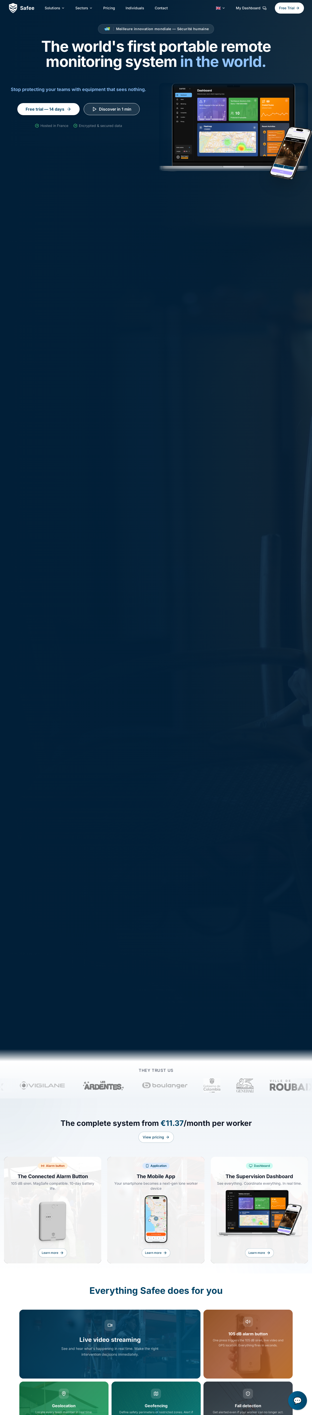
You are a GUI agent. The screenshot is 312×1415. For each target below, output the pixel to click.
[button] (297, 1400)
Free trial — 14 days (48, 109)
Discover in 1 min (111, 109)
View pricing (156, 1142)
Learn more (53, 1258)
